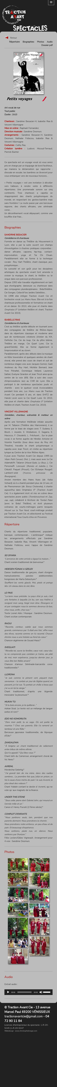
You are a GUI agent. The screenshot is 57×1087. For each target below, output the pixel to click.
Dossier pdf (47, 45)
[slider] (24, 992)
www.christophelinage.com (26, 1031)
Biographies (28, 41)
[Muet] (40, 992)
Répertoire (14, 41)
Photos (40, 41)
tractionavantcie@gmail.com (23, 1016)
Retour (10, 37)
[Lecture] (8, 992)
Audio (50, 41)
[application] (28, 992)
